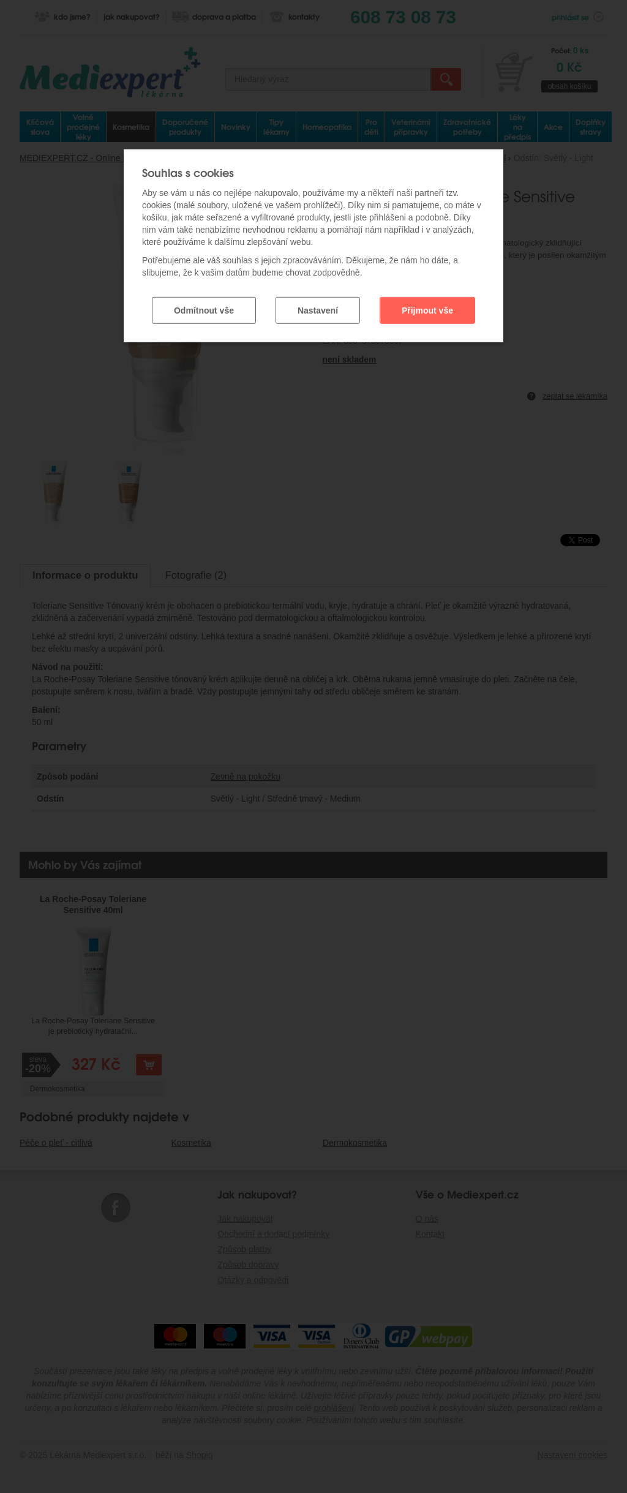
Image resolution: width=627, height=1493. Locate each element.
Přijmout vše (427, 310)
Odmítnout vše (204, 310)
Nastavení (318, 310)
